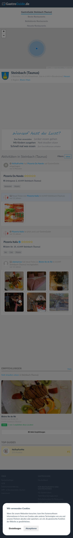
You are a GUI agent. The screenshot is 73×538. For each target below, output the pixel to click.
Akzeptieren (31, 528)
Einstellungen (15, 528)
